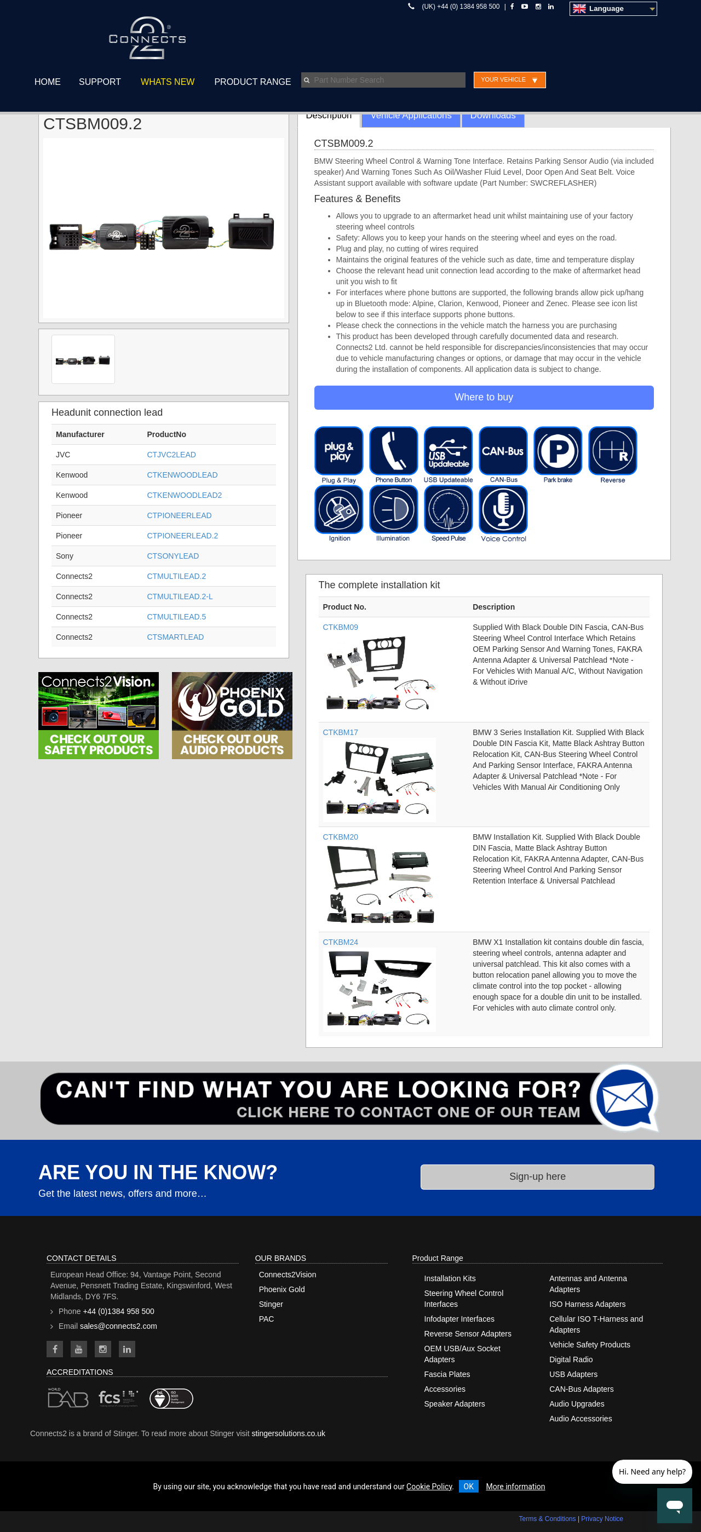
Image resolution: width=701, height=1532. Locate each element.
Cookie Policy (429, 1486)
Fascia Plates (447, 1374)
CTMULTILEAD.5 (176, 616)
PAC (266, 1319)
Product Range (252, 82)
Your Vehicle (503, 79)
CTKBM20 (341, 837)
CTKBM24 (341, 942)
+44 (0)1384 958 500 (118, 1311)
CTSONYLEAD (173, 556)
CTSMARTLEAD (175, 637)
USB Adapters (573, 1374)
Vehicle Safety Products (589, 1344)
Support (100, 82)
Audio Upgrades (576, 1403)
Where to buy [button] (484, 397)
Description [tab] (329, 115)
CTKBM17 (341, 732)
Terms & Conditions (547, 1519)
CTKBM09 (341, 627)
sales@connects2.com (118, 1326)
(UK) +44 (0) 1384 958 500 (461, 6)
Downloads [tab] (493, 115)
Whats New (167, 82)
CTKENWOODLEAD (182, 474)
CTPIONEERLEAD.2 (182, 535)
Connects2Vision (288, 1274)
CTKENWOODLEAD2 (184, 495)
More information (515, 1486)
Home (48, 82)
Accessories (445, 1389)
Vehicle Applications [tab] (410, 115)
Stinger (271, 1304)
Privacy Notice (602, 1519)
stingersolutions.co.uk (288, 1433)
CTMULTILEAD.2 (176, 576)
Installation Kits (450, 1278)
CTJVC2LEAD (171, 454)
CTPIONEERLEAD (179, 515)
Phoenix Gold (282, 1289)
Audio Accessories (580, 1418)
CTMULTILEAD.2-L (179, 596)
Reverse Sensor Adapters (468, 1333)
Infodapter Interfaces (459, 1319)
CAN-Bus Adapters (581, 1389)
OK (469, 1486)
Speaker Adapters (454, 1403)
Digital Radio (571, 1359)
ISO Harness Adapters (587, 1304)
